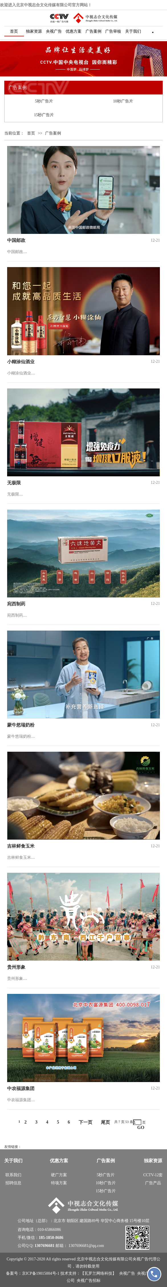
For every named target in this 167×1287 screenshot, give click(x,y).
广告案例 (93, 31)
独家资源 (34, 31)
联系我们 (13, 1175)
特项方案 (59, 1183)
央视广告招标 (89, 1280)
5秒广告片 (44, 101)
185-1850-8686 (51, 1237)
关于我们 (133, 31)
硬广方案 (59, 1175)
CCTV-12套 (153, 1175)
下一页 (85, 1122)
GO (140, 1127)
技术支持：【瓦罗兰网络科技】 (88, 1273)
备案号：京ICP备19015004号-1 (33, 1273)
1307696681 (44, 1245)
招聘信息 (13, 1183)
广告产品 (153, 1183)
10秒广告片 (123, 101)
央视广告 (54, 31)
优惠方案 (74, 31)
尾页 (105, 1122)
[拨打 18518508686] (154, 1274)
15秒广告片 (44, 115)
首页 (14, 31)
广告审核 (113, 31)
